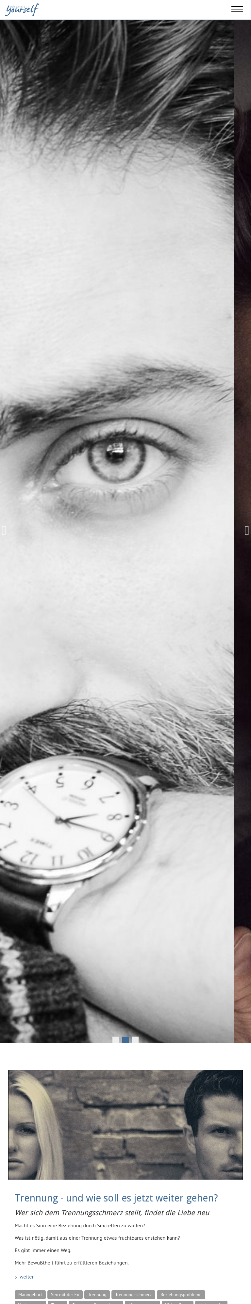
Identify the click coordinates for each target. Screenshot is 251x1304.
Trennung (97, 1294)
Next (244, 530)
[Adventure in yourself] (22, 9)
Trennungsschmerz (133, 1294)
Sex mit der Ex (65, 1294)
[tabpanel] (125, 530)
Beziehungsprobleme (181, 1294)
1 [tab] (115, 1040)
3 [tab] (135, 1040)
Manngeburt (30, 1294)
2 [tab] (125, 1040)
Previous (6, 530)
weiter (27, 1276)
